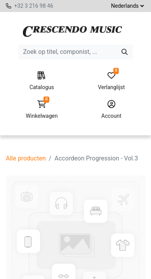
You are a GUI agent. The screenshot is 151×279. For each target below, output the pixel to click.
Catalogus (41, 81)
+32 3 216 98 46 (33, 6)
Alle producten (26, 158)
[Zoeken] (124, 52)
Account (111, 109)
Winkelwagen (41, 109)
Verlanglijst (111, 81)
